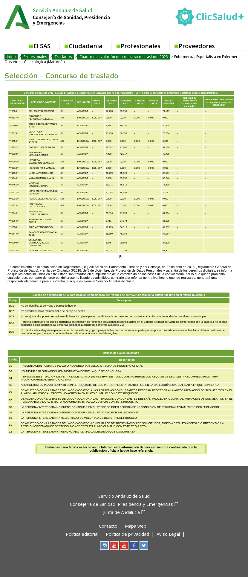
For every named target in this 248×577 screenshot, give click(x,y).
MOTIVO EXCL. (97, 102)
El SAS (41, 46)
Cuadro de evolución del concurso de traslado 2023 (123, 56)
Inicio (11, 56)
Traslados (63, 56)
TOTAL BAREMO (168, 102)
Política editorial (82, 534)
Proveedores (197, 46)
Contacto (108, 526)
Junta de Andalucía (121, 512)
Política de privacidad (127, 534)
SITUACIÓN (83, 102)
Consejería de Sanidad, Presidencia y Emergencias (121, 504)
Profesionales (140, 46)
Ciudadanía (85, 46)
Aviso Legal (168, 534)
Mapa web (135, 526)
